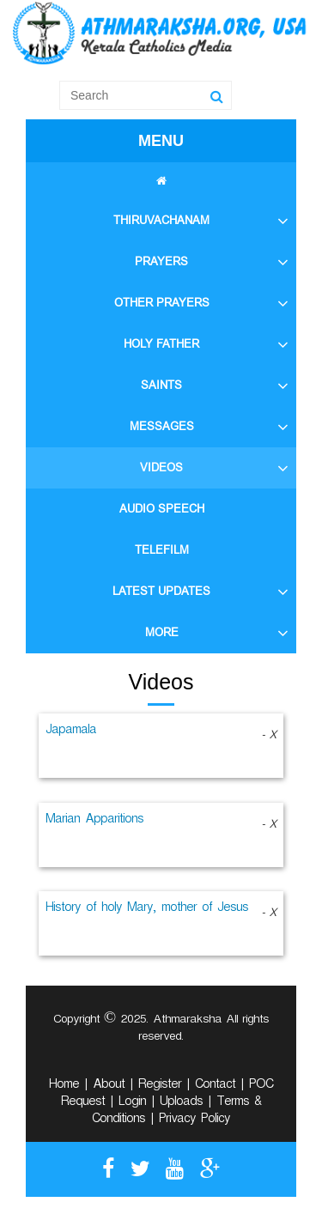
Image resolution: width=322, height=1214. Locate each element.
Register (159, 1086)
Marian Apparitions (94, 820)
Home (64, 1086)
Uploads (181, 1103)
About (109, 1086)
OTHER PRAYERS (162, 302)
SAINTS (161, 385)
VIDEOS (161, 467)
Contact (215, 1086)
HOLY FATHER (161, 344)
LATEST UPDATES (161, 591)
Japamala (71, 731)
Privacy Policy (194, 1120)
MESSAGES (162, 426)
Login (132, 1103)
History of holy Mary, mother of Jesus (147, 909)
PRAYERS (161, 261)
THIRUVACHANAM (161, 220)
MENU (161, 140)
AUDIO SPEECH (161, 508)
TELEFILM (162, 550)
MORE (162, 632)
